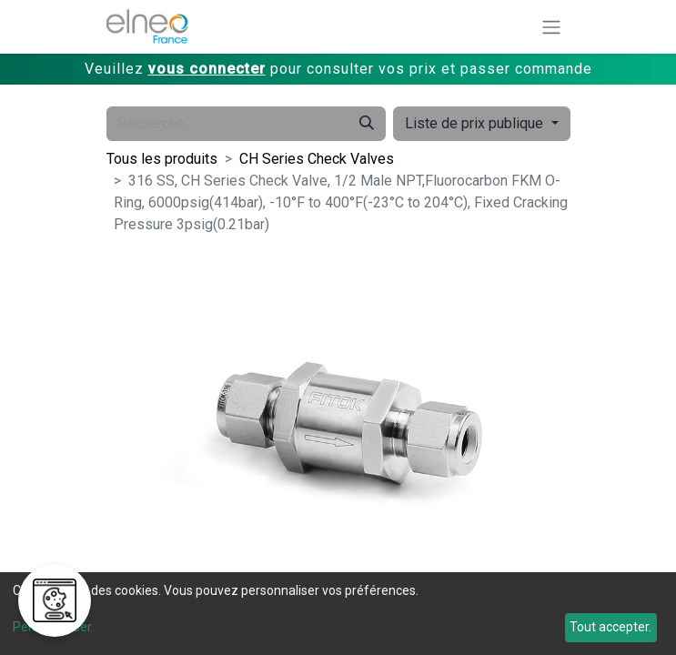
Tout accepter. (610, 627)
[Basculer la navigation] (551, 26)
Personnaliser (52, 627)
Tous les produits (161, 158)
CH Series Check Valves (316, 158)
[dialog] (338, 613)
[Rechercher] (367, 123)
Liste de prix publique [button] (476, 123)
